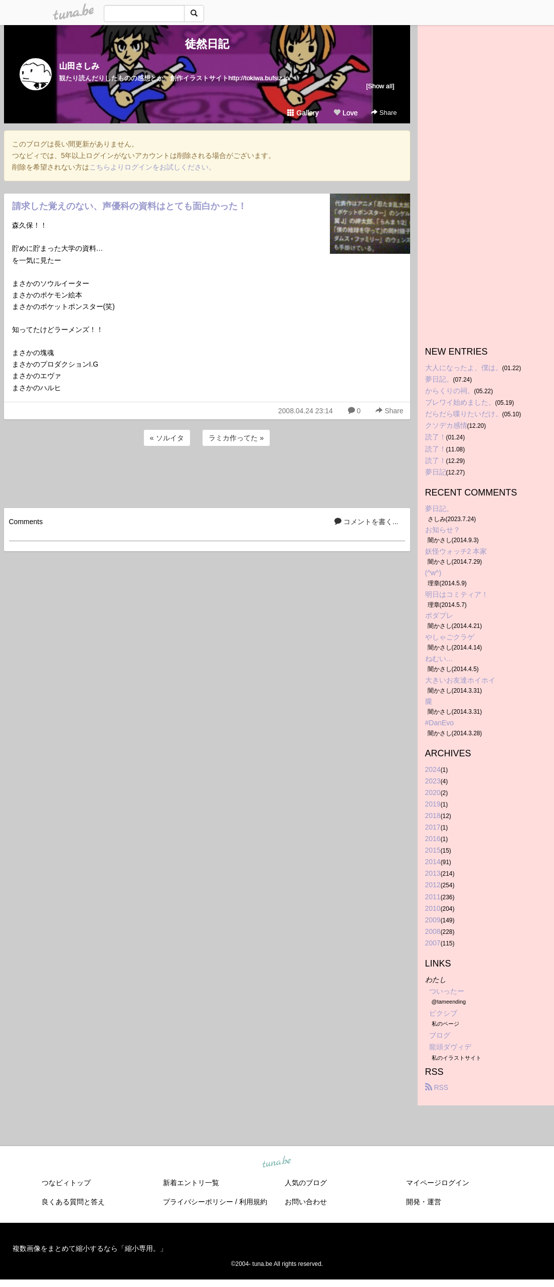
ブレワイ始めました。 (460, 402)
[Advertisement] (207, 475)
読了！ (435, 437)
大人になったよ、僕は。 (463, 368)
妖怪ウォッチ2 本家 (456, 551)
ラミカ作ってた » (236, 438)
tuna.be (276, 1162)
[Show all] (380, 86)
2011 (433, 897)
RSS (437, 1087)
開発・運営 (423, 1202)
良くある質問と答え (73, 1202)
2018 (433, 816)
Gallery (302, 113)
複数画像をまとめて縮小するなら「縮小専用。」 (90, 1248)
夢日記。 (439, 379)
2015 (433, 850)
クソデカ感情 (446, 425)
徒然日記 (207, 44)
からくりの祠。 (449, 391)
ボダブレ (439, 615)
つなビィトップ (66, 1183)
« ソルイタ (167, 438)
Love (345, 113)
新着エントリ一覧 (191, 1183)
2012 (433, 885)
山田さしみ (79, 66)
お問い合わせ (306, 1202)
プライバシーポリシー (198, 1202)
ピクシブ (443, 1013)
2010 (433, 908)
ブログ (439, 1035)
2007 (433, 943)
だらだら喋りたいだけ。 (463, 414)
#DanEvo (439, 723)
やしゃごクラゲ (449, 637)
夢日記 (435, 472)
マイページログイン (437, 1183)
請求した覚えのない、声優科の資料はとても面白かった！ (129, 206)
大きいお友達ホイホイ (460, 680)
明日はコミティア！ (456, 594)
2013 (433, 873)
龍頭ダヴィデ (450, 1047)
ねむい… (439, 659)
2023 (433, 781)
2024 (433, 769)
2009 (433, 920)
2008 (433, 931)
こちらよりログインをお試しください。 (152, 167)
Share (384, 112)
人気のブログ (306, 1183)
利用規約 (253, 1202)
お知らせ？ (442, 530)
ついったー (446, 991)
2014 (433, 862)
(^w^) (433, 573)
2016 (433, 839)
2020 (433, 792)
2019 (433, 804)
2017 (433, 827)
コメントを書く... (366, 522)
